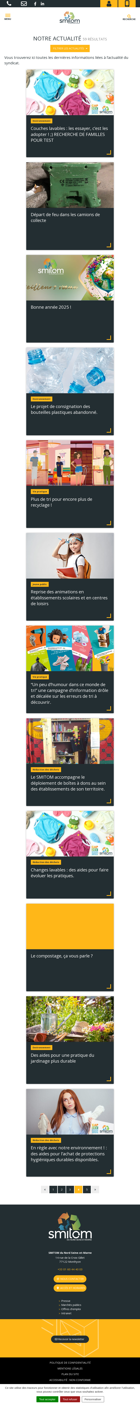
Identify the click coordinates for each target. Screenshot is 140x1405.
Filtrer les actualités (70, 48)
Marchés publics (71, 1290)
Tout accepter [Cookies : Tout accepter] (47, 1399)
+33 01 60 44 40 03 (70, 1255)
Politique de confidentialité (70, 1348)
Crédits (70, 1371)
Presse (65, 1286)
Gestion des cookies (70, 1377)
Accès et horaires (71, 1273)
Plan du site (70, 1360)
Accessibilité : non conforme (70, 1365)
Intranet (66, 1299)
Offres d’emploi (71, 1295)
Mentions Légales (70, 1354)
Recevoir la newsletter (69, 1325)
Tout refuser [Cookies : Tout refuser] (70, 1399)
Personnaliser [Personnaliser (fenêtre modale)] (93, 1399)
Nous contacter (70, 1264)
